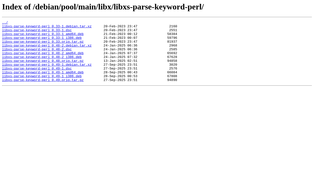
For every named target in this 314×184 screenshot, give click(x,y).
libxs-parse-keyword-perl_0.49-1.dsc (37, 78)
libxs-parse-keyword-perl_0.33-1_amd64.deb (43, 36)
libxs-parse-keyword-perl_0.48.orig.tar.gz (43, 69)
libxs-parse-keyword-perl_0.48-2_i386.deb (42, 64)
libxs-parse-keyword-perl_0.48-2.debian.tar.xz (47, 50)
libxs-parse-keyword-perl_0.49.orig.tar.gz (43, 92)
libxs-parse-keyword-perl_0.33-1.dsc (37, 32)
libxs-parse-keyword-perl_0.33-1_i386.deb (42, 41)
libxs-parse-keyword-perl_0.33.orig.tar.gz (43, 46)
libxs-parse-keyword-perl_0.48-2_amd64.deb (43, 59)
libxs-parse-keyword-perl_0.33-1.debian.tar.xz (47, 27)
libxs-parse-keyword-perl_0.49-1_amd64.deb (43, 82)
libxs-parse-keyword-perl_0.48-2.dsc (37, 55)
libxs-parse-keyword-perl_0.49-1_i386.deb (42, 87)
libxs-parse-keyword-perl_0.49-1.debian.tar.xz (47, 73)
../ (5, 23)
